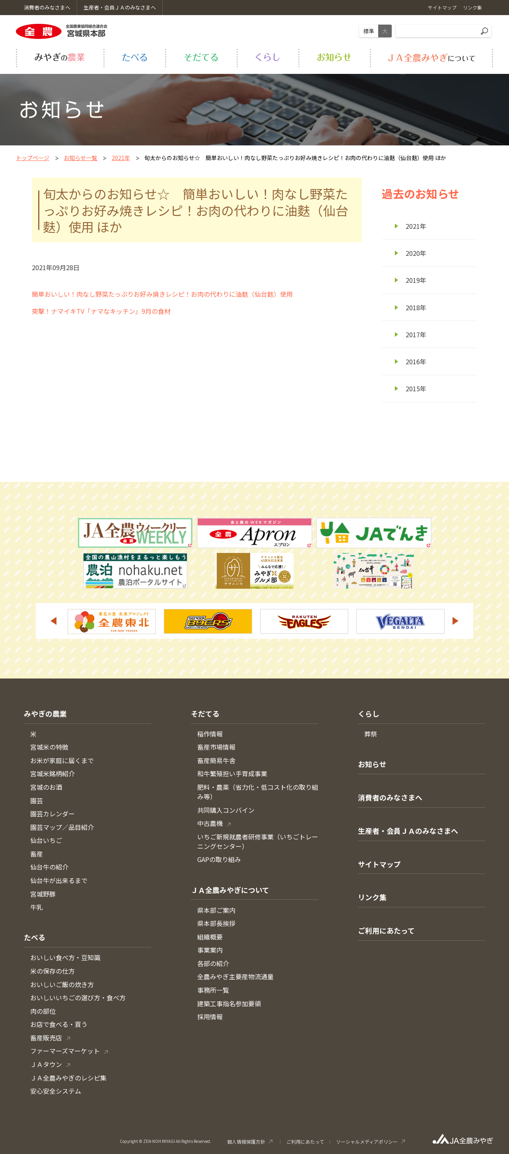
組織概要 (210, 936)
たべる (34, 937)
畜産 (36, 853)
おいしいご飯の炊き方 (62, 984)
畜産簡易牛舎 (216, 760)
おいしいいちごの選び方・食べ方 (78, 997)
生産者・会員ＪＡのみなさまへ (408, 830)
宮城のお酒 (46, 787)
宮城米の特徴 (49, 747)
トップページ (32, 158)
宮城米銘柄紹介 (52, 773)
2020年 (416, 253)
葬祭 (370, 733)
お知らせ (372, 764)
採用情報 (210, 1016)
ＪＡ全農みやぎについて (230, 890)
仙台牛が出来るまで (58, 880)
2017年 (416, 334)
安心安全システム (55, 1091)
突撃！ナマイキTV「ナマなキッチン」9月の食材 (101, 311)
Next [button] (455, 621)
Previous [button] (53, 621)
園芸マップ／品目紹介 (62, 827)
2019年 (416, 280)
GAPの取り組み (219, 859)
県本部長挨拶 (216, 923)
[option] (112, 621)
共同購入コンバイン (225, 810)
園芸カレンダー (52, 813)
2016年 (416, 361)
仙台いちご (46, 840)
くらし (368, 713)
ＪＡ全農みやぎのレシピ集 (68, 1077)
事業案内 (210, 950)
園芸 (36, 800)
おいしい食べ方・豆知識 (65, 957)
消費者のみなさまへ (390, 797)
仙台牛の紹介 (49, 867)
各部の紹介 (213, 963)
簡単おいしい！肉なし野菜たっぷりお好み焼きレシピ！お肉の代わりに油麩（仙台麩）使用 (162, 294)
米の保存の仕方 (52, 971)
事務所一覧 (213, 990)
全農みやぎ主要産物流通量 (235, 976)
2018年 (416, 307)
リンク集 (372, 897)
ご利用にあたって (386, 930)
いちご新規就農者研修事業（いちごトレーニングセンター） (257, 841)
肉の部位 (43, 1011)
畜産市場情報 (216, 747)
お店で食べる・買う (58, 1024)
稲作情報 (210, 733)
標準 (368, 31)
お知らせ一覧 (80, 158)
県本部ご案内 (216, 910)
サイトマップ (379, 864)
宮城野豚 (43, 894)
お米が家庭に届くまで (62, 760)
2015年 (416, 388)
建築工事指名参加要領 (229, 1003)
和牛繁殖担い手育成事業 (232, 773)
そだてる (205, 713)
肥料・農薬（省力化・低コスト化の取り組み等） (257, 791)
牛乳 (36, 907)
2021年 (121, 158)
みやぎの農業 (45, 713)
